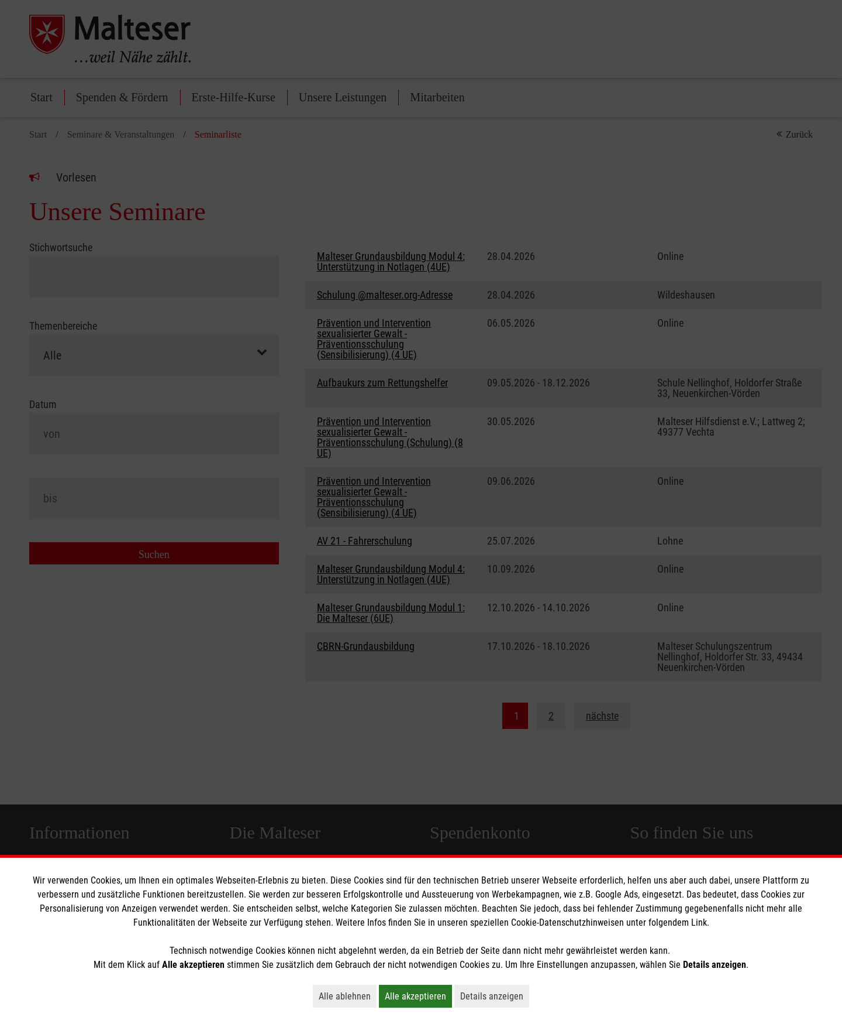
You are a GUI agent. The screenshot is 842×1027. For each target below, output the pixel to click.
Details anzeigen (494, 996)
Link (699, 922)
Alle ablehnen (348, 996)
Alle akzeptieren (418, 996)
